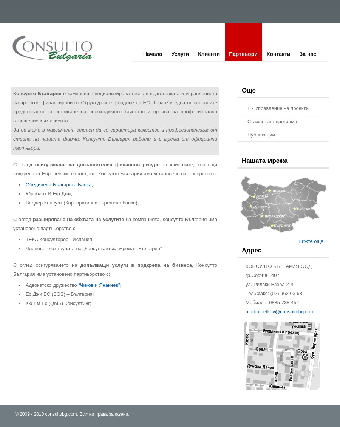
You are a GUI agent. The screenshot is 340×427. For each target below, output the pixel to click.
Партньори (243, 54)
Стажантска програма (272, 121)
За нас (308, 54)
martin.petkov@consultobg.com (280, 311)
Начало (152, 54)
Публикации (261, 135)
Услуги (180, 54)
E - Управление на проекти (278, 108)
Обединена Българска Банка (58, 184)
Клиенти (209, 54)
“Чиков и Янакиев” (99, 285)
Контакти (279, 54)
